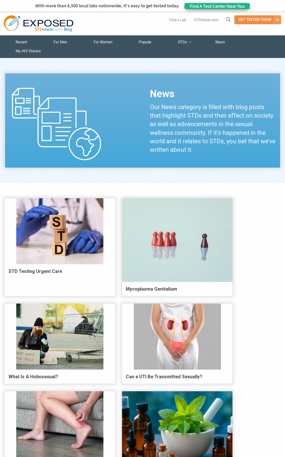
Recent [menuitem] (21, 42)
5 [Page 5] (156, 384)
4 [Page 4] (143, 384)
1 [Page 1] (105, 384)
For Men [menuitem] (60, 42)
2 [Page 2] (117, 384)
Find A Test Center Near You (217, 6)
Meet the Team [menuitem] (206, 426)
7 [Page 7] (181, 384)
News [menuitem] (220, 42)
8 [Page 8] (194, 384)
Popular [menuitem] (145, 42)
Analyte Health (237, 454)
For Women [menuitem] (103, 42)
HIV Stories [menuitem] (130, 426)
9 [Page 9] (206, 384)
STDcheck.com (206, 20)
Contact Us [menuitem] (156, 426)
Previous (86, 383)
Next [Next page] (226, 383)
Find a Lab (177, 20)
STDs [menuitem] (182, 42)
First (58, 383)
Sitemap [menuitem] (179, 426)
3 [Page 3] (130, 384)
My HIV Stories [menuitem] (28, 51)
